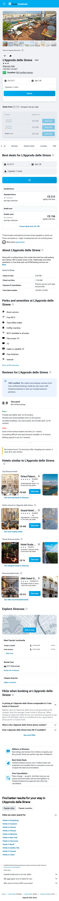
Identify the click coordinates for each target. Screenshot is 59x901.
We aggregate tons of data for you (31, 878)
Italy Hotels (12, 894)
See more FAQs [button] (29, 735)
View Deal (35, 491)
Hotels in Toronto (9, 851)
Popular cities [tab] (9, 808)
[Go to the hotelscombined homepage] (18, 4)
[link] (16, 497)
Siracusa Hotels (45, 894)
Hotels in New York (10, 838)
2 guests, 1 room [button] (11, 87)
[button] (4, 3)
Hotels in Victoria (9, 831)
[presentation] (22, 50)
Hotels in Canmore (10, 824)
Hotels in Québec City (11, 848)
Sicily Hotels (28, 894)
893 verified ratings (24, 72)
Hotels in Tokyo (9, 855)
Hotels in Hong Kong (11, 820)
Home (3, 894)
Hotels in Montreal (10, 834)
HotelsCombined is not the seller (31, 874)
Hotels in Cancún (9, 827)
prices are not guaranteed (12, 867)
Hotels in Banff (8, 844)
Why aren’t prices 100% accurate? (31, 883)
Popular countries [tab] (25, 808)
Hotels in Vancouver (10, 841)
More (4, 265)
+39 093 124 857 (10, 69)
